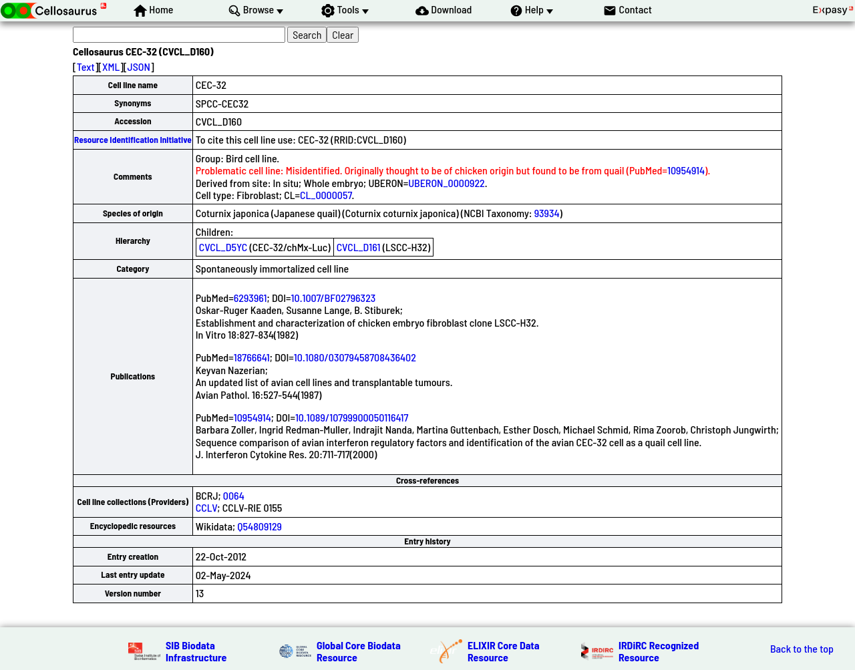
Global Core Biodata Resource (359, 651)
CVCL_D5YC (223, 246)
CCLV (207, 507)
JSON (139, 66)
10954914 (686, 170)
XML (111, 66)
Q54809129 (259, 526)
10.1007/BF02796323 (333, 297)
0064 (233, 495)
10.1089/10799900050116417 (351, 417)
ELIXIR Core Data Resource (504, 651)
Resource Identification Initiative (133, 139)
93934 (547, 212)
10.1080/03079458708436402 (355, 357)
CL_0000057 (326, 194)
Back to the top (802, 649)
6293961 (250, 297)
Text (86, 66)
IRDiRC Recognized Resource (659, 651)
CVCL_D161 (359, 246)
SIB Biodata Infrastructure (196, 651)
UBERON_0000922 (446, 182)
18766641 (252, 357)
